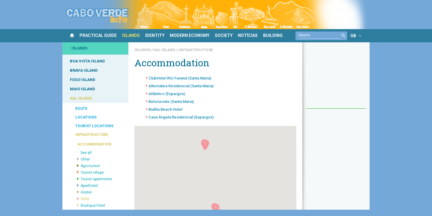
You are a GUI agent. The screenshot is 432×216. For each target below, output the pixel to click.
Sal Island (165, 49)
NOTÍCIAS (248, 35)
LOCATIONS (86, 117)
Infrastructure (195, 49)
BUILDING (273, 35)
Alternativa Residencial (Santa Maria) (181, 86)
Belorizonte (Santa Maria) (171, 101)
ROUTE (81, 108)
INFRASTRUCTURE (91, 135)
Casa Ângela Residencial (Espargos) (181, 117)
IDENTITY (154, 35)
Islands (143, 49)
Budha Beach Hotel (165, 109)
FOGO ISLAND (82, 79)
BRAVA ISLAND (84, 70)
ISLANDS (131, 35)
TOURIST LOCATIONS (94, 126)
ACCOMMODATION (94, 144)
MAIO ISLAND (82, 89)
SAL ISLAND (81, 98)
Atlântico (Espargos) (166, 94)
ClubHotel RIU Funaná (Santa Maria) (179, 78)
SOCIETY (223, 35)
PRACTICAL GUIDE (98, 35)
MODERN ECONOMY (189, 35)
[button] (204, 145)
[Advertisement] (336, 78)
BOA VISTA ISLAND (87, 61)
